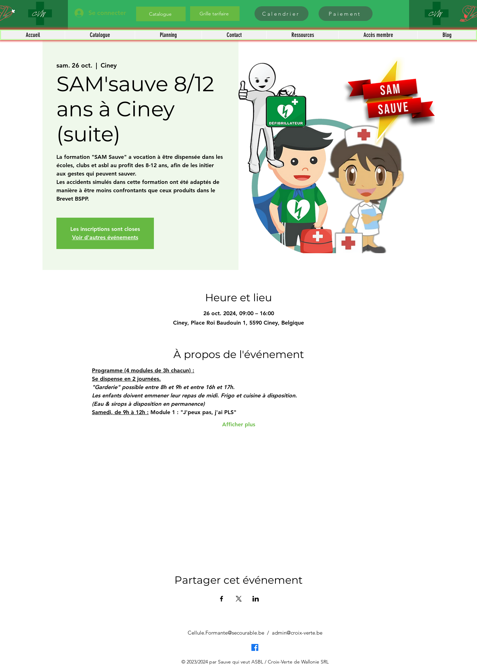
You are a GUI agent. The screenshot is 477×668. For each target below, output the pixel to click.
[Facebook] (254, 647)
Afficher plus (238, 424)
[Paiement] (346, 13)
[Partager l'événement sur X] (238, 598)
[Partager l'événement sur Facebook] (221, 598)
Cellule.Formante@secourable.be (226, 632)
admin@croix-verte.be (297, 632)
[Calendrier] (281, 13)
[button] (100, 35)
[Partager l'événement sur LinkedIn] (255, 598)
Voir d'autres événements (105, 237)
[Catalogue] (161, 14)
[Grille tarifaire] (215, 13)
